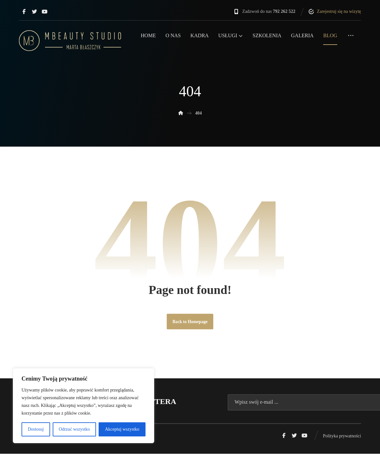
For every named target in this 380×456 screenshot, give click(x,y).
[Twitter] (34, 11)
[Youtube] (45, 11)
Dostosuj (36, 429)
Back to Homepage (190, 323)
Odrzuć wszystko (74, 429)
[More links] (351, 38)
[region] (83, 405)
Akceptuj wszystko (122, 429)
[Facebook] (24, 11)
